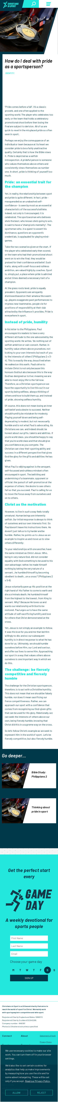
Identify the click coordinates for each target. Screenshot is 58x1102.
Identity (9, 73)
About (24, 1035)
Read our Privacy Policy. (37, 1081)
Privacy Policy (46, 1042)
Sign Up (29, 977)
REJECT (41, 1092)
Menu (48, 4)
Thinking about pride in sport (41, 809)
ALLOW (16, 1092)
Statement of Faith (48, 1036)
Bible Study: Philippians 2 (39, 774)
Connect (7, 1035)
